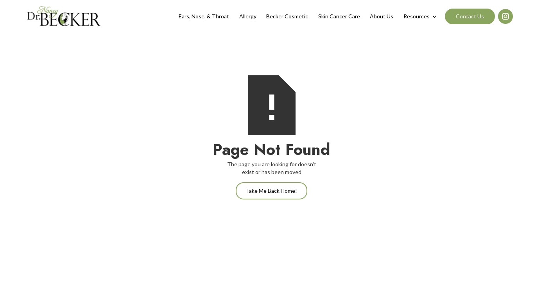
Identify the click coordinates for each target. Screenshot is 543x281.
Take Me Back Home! (271, 190)
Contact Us (470, 16)
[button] (420, 16)
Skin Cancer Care (339, 16)
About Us (381, 16)
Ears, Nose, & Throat (204, 16)
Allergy (247, 16)
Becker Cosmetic (287, 16)
